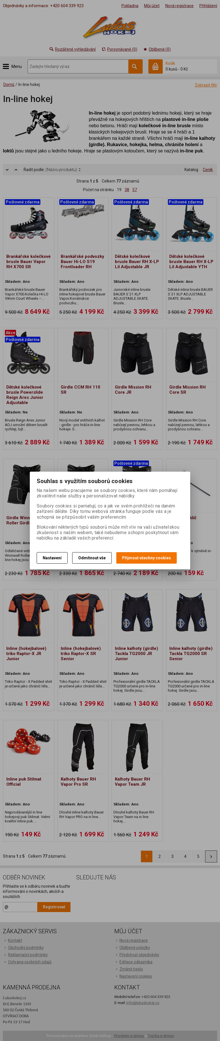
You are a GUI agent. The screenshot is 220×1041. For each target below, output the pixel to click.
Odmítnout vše (92, 558)
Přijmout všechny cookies (146, 558)
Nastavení (52, 558)
